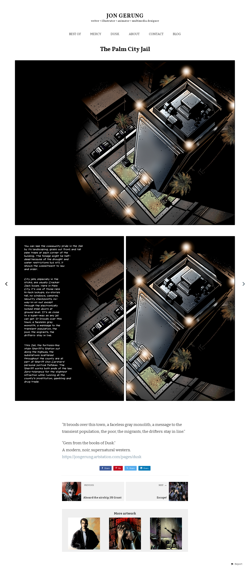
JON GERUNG (125, 16)
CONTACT (156, 34)
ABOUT (134, 34)
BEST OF (75, 34)
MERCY (95, 34)
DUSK (115, 34)
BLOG (177, 34)
